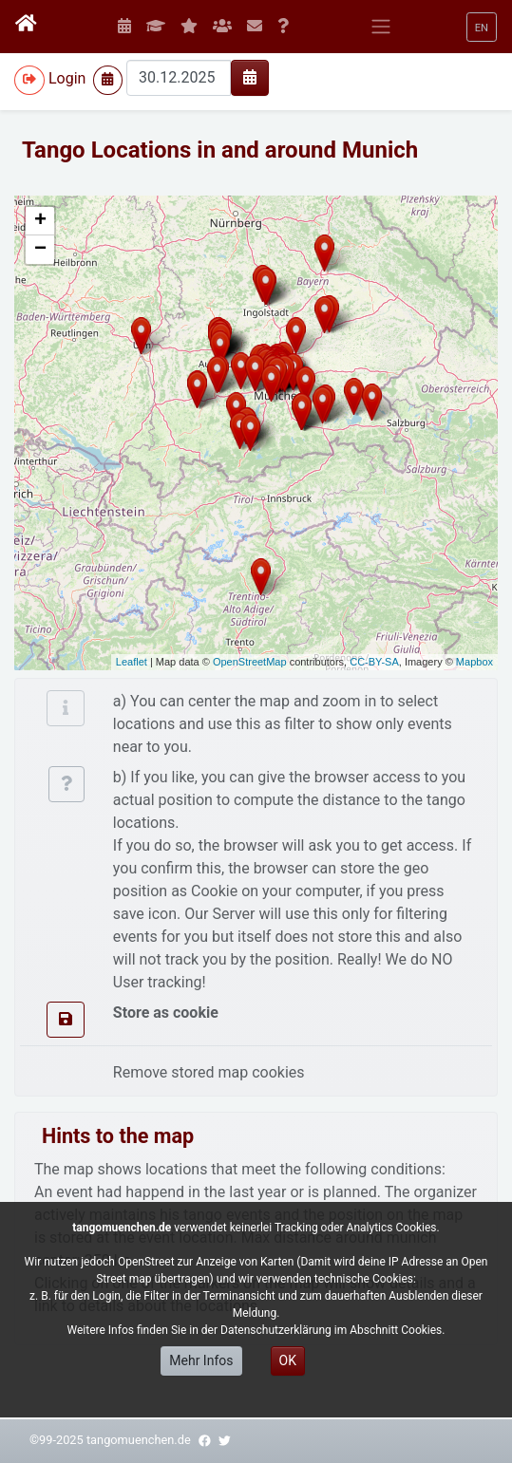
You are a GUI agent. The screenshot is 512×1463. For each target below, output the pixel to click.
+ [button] (40, 221)
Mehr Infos (201, 1360)
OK (287, 1360)
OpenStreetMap (250, 661)
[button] (481, 27)
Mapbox (474, 661)
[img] (249, 76)
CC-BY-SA (374, 661)
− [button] (40, 249)
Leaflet (131, 661)
